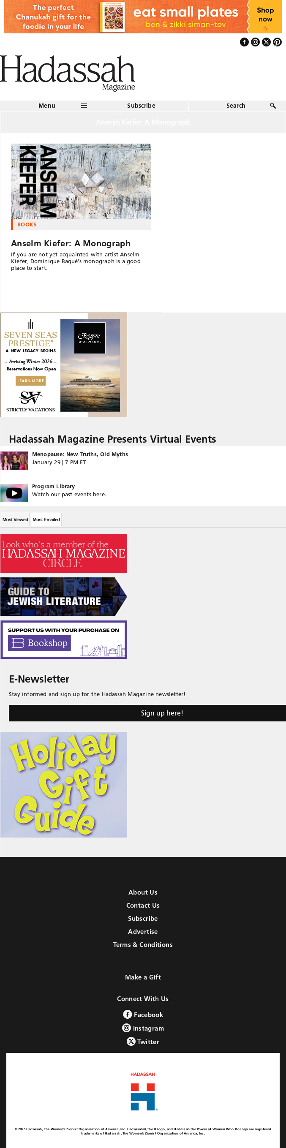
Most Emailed (46, 519)
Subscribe (141, 105)
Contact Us (143, 905)
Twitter (143, 1041)
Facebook (143, 1014)
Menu (46, 105)
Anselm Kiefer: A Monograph (71, 243)
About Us (143, 892)
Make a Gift (143, 977)
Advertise (143, 932)
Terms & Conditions (143, 945)
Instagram (143, 1027)
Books (27, 224)
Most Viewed (15, 519)
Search (236, 105)
